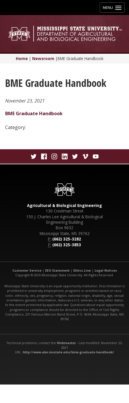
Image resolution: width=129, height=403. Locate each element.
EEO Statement (57, 270)
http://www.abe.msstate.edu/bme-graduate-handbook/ (68, 352)
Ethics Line (82, 270)
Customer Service (26, 270)
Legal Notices (106, 270)
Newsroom (43, 58)
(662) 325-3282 (66, 239)
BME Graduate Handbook (34, 113)
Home (22, 58)
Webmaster (66, 343)
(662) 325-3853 (66, 244)
